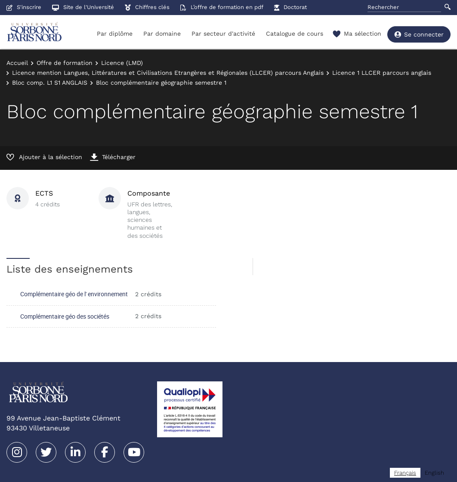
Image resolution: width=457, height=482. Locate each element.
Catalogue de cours (294, 33)
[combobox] (405, 473)
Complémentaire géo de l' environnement (74, 294)
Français (405, 473)
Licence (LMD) (122, 62)
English (434, 473)
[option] (434, 473)
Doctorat (290, 7)
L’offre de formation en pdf (221, 7)
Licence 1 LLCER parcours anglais (381, 72)
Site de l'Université (83, 7)
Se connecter (419, 34)
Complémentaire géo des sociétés (64, 316)
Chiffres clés (147, 7)
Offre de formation (65, 62)
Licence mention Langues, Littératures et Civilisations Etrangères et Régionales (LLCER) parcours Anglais (168, 72)
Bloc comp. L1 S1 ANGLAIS (49, 82)
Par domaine (162, 33)
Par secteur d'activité (223, 33)
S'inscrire (23, 7)
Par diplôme (115, 33)
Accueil (17, 62)
